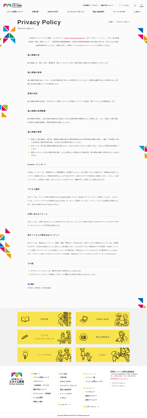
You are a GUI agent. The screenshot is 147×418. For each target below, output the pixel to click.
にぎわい (137, 12)
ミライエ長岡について (14, 12)
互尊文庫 (35, 12)
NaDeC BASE (53, 12)
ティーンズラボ (119, 12)
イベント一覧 (90, 377)
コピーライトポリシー (118, 383)
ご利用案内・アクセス (89, 5)
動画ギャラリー (91, 396)
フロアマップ (38, 381)
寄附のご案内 (38, 401)
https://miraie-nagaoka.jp (74, 38)
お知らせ (63, 404)
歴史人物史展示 (98, 12)
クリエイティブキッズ (75, 12)
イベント (89, 374)
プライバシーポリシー (118, 385)
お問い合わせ (91, 406)
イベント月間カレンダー (94, 381)
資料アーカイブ (91, 400)
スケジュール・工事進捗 (42, 393)
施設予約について (107, 5)
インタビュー (90, 392)
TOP (35, 374)
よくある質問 (38, 397)
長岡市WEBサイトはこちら (119, 378)
